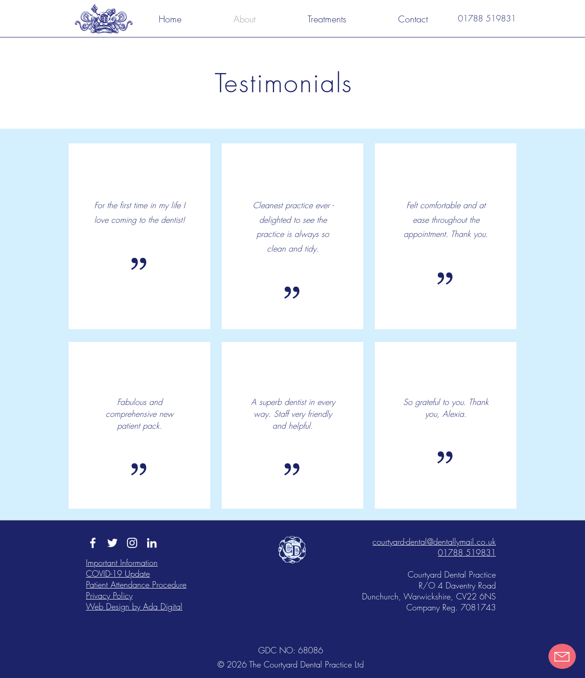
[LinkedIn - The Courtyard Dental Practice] (152, 543)
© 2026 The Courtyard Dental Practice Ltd (291, 664)
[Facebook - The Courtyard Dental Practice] (93, 543)
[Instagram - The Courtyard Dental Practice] (132, 543)
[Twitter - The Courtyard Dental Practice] (112, 543)
